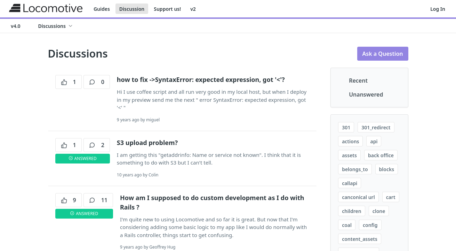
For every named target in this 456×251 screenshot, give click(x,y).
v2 (193, 9)
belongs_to (355, 169)
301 (346, 127)
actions (350, 141)
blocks (386, 169)
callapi (349, 183)
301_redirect (375, 127)
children (351, 211)
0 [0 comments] (96, 82)
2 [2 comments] (96, 145)
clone (379, 211)
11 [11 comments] (98, 200)
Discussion (131, 9)
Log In (437, 9)
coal (347, 225)
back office (381, 155)
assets (349, 155)
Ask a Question (382, 54)
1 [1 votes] (68, 82)
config (370, 225)
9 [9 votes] (68, 200)
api (373, 141)
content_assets (359, 239)
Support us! (167, 9)
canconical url (358, 197)
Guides (102, 9)
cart (390, 197)
